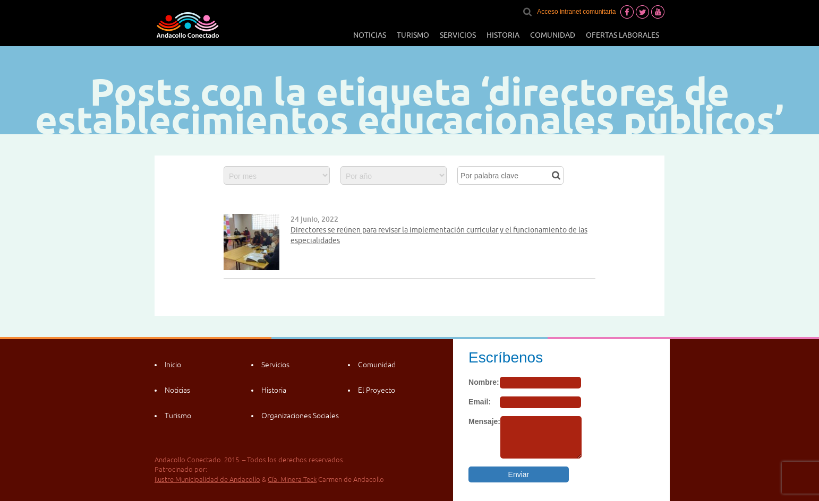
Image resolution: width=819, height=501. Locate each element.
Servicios (458, 35)
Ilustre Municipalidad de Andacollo (207, 479)
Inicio (173, 364)
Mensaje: (484, 421)
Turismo (413, 35)
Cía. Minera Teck (292, 479)
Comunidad (552, 35)
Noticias (369, 35)
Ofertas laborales (622, 35)
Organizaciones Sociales (300, 415)
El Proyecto (376, 390)
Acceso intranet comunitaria (576, 11)
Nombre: (483, 382)
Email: (479, 402)
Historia (503, 35)
